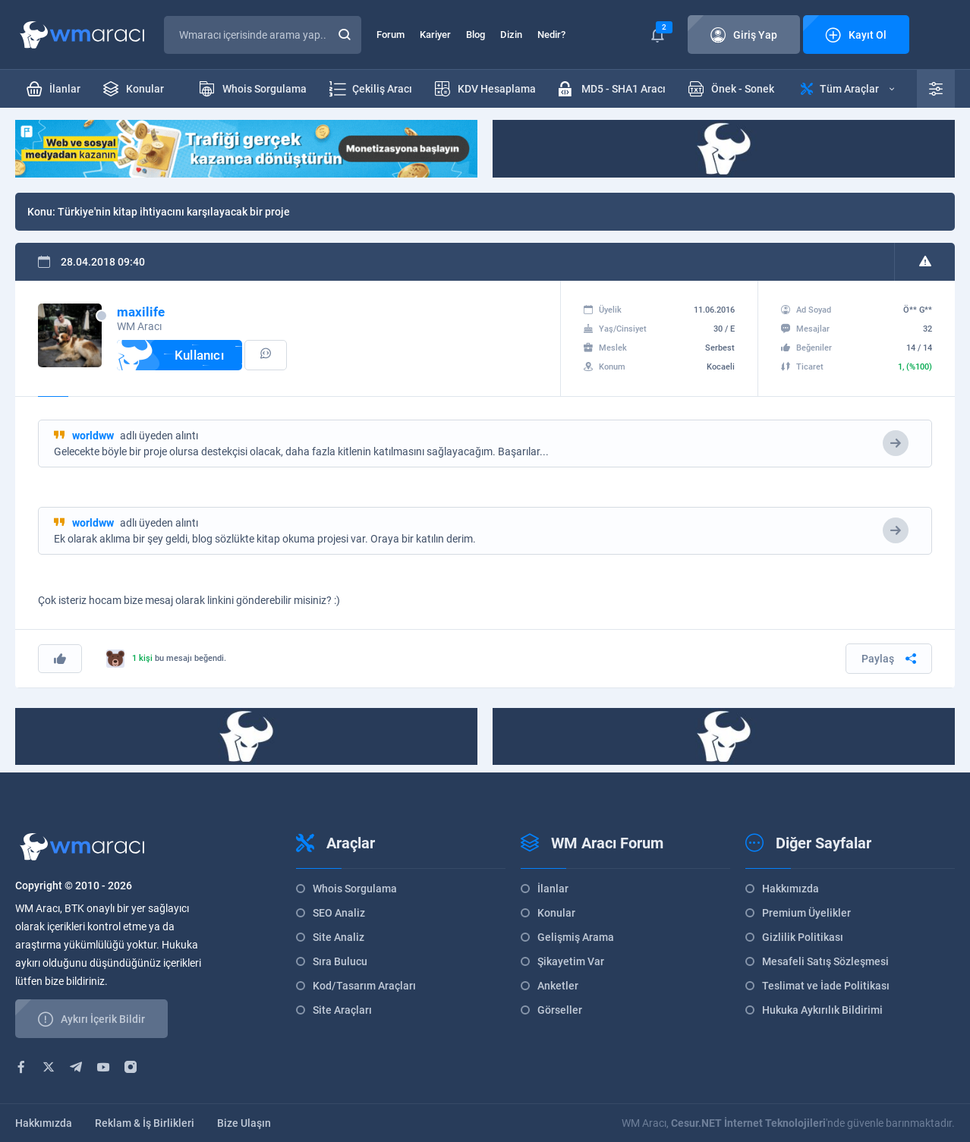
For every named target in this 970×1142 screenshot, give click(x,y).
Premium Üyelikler (806, 913)
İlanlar (552, 888)
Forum (390, 34)
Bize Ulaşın (244, 1123)
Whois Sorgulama (355, 888)
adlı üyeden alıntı (135, 435)
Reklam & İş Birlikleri (144, 1123)
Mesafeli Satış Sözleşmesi (825, 961)
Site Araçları (342, 1010)
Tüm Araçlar (847, 89)
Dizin (511, 34)
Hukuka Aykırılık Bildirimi (822, 1010)
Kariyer (435, 34)
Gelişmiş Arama (575, 937)
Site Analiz (338, 937)
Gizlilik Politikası (802, 937)
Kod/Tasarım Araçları (364, 986)
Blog (475, 34)
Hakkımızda (790, 888)
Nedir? (551, 34)
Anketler (557, 986)
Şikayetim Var (570, 961)
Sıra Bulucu (340, 961)
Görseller (559, 1010)
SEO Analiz (339, 913)
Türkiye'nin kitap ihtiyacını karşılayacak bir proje (174, 212)
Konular (556, 913)
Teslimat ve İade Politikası (826, 986)
